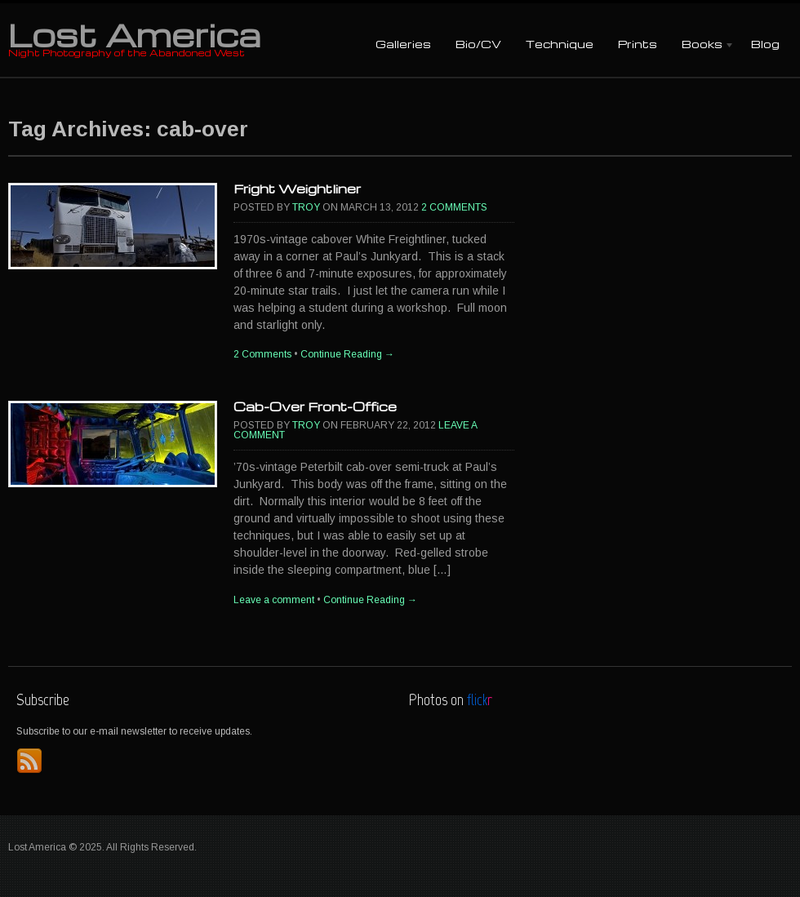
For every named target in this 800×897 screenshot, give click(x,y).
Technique (559, 44)
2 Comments (454, 207)
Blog (765, 44)
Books (702, 45)
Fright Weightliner (297, 188)
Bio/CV (478, 44)
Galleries (403, 44)
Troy (306, 207)
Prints (637, 44)
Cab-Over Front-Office (315, 406)
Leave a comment (273, 600)
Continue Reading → (347, 354)
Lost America (134, 34)
